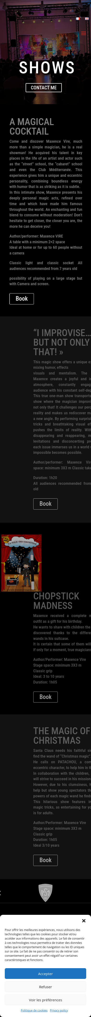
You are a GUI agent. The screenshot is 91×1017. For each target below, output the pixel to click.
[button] (83, 920)
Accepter (45, 973)
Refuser (45, 986)
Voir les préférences (45, 999)
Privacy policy (59, 1010)
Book (45, 298)
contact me (44, 88)
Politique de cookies (34, 1010)
